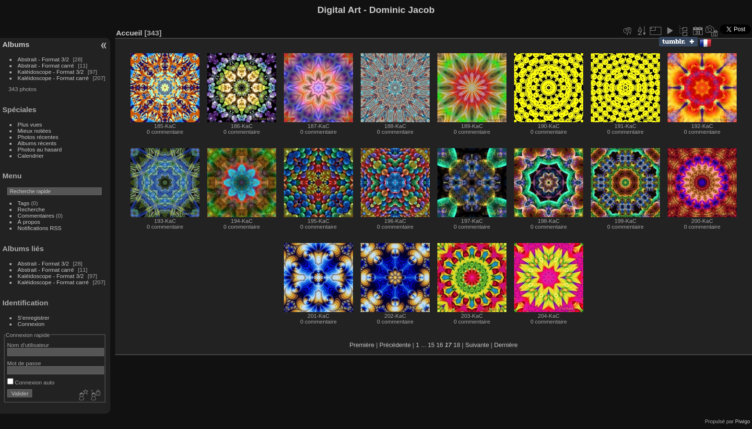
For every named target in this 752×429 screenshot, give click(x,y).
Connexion (31, 324)
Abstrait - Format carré (46, 65)
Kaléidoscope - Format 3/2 (51, 72)
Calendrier (31, 155)
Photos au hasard (40, 149)
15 (431, 344)
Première (362, 344)
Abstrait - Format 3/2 (43, 59)
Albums (15, 44)
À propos (29, 222)
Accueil (129, 33)
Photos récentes (38, 137)
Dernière (505, 344)
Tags (24, 203)
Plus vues (30, 124)
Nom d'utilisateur (28, 345)
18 (456, 344)
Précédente (395, 344)
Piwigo (742, 421)
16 (439, 344)
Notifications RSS (40, 228)
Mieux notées (34, 131)
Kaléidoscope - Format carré (53, 78)
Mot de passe (24, 363)
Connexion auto (31, 382)
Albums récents (37, 143)
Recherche (31, 209)
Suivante (477, 344)
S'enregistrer (33, 317)
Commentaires (36, 215)
